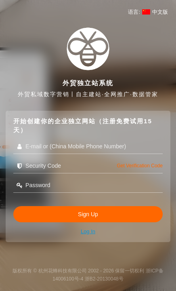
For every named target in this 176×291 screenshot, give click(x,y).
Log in (88, 231)
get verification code (140, 166)
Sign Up (88, 214)
